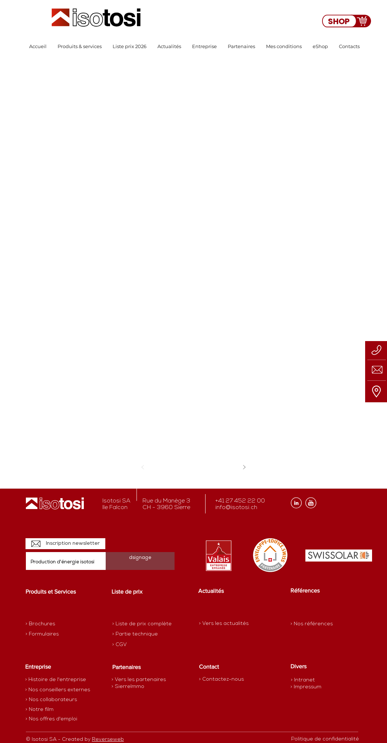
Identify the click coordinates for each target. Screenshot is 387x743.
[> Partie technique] (138, 634)
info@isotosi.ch (236, 508)
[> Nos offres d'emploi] (52, 719)
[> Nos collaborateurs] (51, 700)
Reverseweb (108, 739)
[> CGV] (138, 645)
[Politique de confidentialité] (325, 739)
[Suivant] (244, 467)
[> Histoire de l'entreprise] (55, 680)
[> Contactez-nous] (221, 679)
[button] (79, 46)
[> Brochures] (54, 624)
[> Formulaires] (57, 634)
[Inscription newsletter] (65, 543)
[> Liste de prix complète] (142, 624)
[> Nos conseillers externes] (57, 690)
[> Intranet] (303, 680)
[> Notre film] (40, 710)
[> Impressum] (305, 687)
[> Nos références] (311, 624)
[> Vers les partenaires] (139, 680)
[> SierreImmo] (137, 687)
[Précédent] (142, 467)
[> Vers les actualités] (224, 623)
